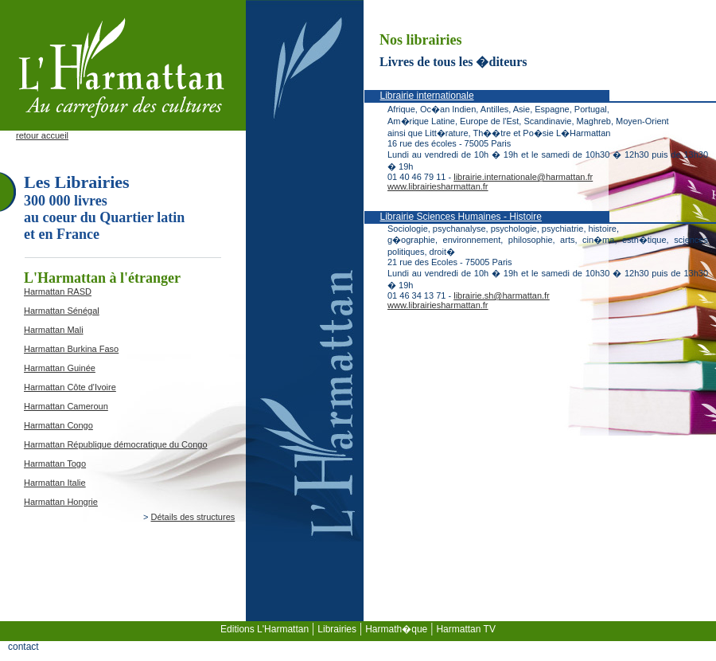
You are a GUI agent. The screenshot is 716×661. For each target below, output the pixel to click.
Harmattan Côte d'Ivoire (70, 387)
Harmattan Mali (54, 329)
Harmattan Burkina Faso (71, 349)
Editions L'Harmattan (264, 629)
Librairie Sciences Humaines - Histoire (461, 216)
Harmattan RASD (57, 291)
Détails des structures (192, 517)
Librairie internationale (427, 95)
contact (23, 646)
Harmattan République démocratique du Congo (116, 444)
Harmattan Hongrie (61, 502)
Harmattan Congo (58, 425)
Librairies (336, 629)
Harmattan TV (465, 629)
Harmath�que (396, 629)
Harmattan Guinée (59, 368)
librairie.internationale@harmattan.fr (523, 177)
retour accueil (42, 135)
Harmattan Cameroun (66, 406)
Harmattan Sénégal (61, 310)
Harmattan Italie (55, 482)
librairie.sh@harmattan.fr (501, 295)
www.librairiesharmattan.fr (437, 186)
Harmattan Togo (55, 463)
